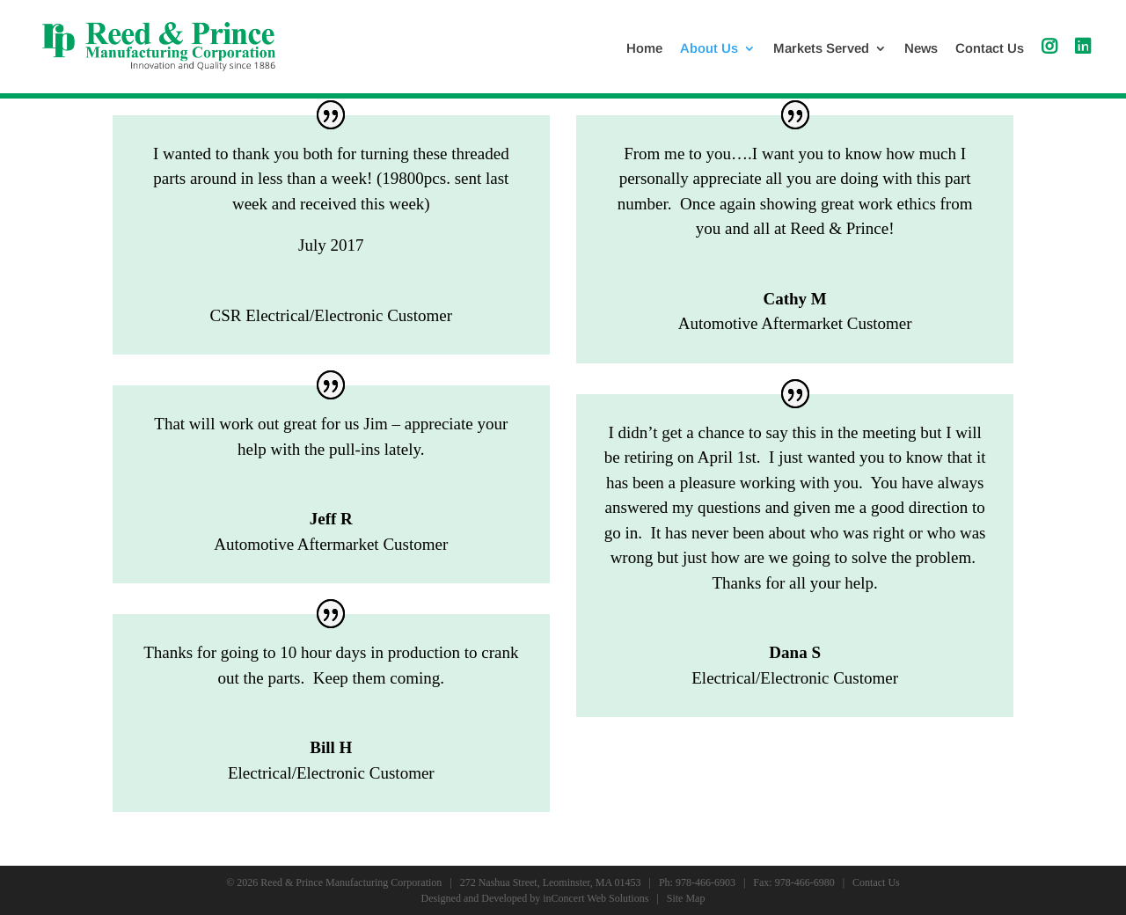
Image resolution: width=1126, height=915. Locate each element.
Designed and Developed (474, 898)
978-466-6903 (705, 882)
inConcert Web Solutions (595, 898)
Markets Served (821, 48)
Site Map (686, 898)
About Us (709, 48)
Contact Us (989, 48)
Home (644, 48)
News (921, 48)
